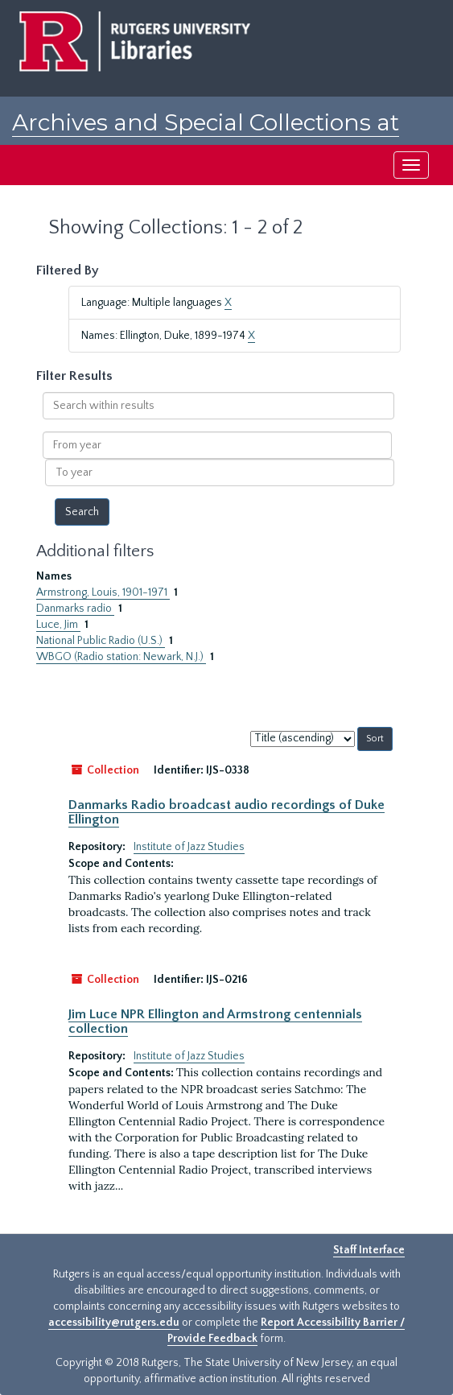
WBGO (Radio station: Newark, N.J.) (121, 656)
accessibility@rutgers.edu (113, 1322)
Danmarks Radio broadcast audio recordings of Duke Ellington (226, 812)
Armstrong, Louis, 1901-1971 (103, 592)
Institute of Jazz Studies (189, 846)
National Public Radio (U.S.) (100, 640)
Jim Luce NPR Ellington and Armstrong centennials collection (215, 1021)
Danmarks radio (75, 608)
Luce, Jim (58, 624)
